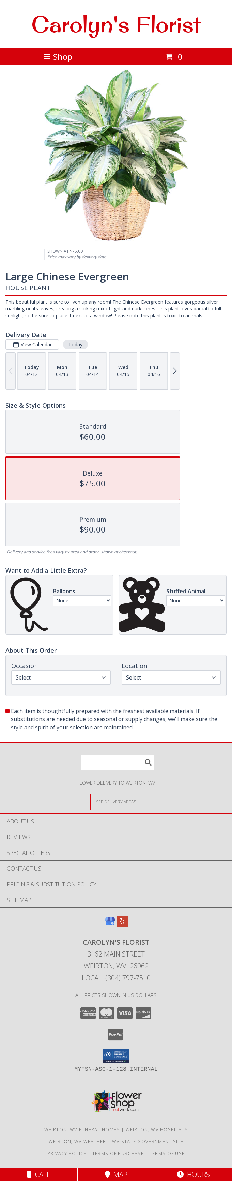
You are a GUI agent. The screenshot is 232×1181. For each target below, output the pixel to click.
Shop (58, 56)
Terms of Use (167, 1153)
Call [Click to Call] (38, 1174)
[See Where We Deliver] (116, 801)
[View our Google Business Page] (110, 924)
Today (75, 344)
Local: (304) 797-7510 (116, 977)
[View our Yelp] (122, 924)
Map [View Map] (116, 1174)
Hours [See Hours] (193, 1174)
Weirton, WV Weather (77, 1141)
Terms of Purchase (118, 1153)
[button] (116, 1056)
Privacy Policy (67, 1153)
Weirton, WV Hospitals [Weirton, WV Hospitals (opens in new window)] (157, 1129)
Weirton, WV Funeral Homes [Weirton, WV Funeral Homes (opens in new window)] (82, 1129)
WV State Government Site (147, 1141)
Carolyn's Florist (116, 24)
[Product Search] (117, 762)
